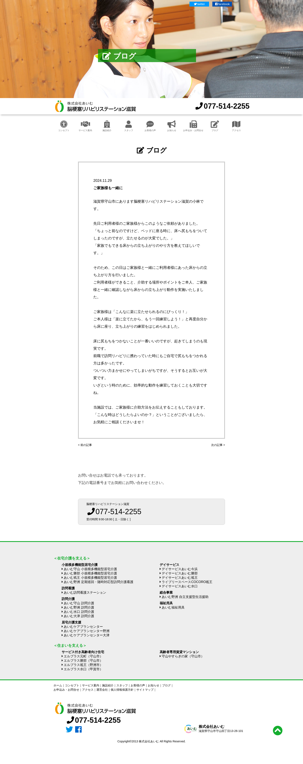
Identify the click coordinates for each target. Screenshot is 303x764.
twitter (199, 4)
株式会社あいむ (211, 727)
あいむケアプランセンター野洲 (86, 631)
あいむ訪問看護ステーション (85, 592)
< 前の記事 (85, 445)
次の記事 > (218, 445)
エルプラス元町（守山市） (83, 656)
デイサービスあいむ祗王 (180, 577)
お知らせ (171, 126)
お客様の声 (150, 126)
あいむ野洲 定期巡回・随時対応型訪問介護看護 (98, 582)
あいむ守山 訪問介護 (79, 603)
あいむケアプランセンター (83, 626)
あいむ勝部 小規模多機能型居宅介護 (90, 573)
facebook (222, 4)
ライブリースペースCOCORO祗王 (187, 582)
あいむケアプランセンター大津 (86, 635)
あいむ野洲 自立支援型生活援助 (185, 597)
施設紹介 (107, 126)
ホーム (57, 685)
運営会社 (102, 689)
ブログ (214, 126)
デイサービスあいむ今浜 (180, 569)
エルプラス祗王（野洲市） (83, 665)
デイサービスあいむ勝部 (180, 573)
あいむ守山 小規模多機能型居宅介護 (90, 569)
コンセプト (63, 126)
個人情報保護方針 (122, 689)
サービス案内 (85, 126)
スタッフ (128, 126)
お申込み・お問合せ (193, 126)
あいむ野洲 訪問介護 (79, 607)
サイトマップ (145, 689)
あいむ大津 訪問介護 (79, 616)
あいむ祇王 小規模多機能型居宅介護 (90, 577)
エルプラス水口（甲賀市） (83, 669)
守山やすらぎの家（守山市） (183, 656)
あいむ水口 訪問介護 (79, 611)
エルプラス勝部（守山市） (83, 660)
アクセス (236, 126)
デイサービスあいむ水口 (180, 586)
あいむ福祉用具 (173, 607)
